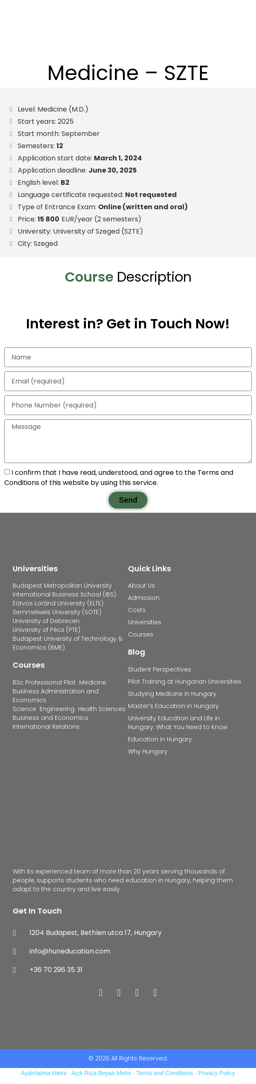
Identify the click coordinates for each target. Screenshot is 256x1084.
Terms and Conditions (164, 1073)
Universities (35, 568)
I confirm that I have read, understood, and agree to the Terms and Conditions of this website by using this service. (118, 477)
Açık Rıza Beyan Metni (101, 1073)
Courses (29, 665)
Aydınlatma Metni (44, 1073)
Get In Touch (37, 911)
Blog (136, 652)
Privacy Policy (216, 1073)
